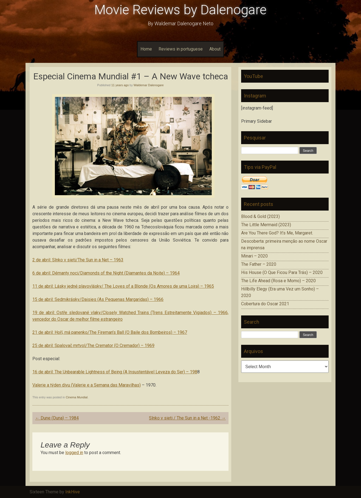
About (215, 49)
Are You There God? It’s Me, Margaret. (277, 233)
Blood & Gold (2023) (260, 216)
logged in (74, 452)
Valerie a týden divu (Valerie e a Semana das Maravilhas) (86, 385)
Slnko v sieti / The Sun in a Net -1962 (187, 418)
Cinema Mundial (77, 397)
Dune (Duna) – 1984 (57, 418)
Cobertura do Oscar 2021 (265, 303)
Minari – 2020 (254, 256)
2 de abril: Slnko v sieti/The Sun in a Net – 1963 (77, 259)
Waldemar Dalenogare (149, 85)
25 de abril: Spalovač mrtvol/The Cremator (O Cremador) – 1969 (93, 345)
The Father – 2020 (258, 264)
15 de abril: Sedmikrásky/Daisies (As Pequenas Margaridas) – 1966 (97, 299)
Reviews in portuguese (181, 49)
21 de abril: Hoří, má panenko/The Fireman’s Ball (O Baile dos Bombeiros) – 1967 (109, 332)
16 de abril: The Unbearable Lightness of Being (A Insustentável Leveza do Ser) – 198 (114, 371)
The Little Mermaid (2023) (266, 224)
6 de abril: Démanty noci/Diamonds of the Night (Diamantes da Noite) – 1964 (106, 273)
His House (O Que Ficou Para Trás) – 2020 (282, 272)
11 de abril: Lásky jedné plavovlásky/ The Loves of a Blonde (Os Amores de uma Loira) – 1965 (123, 286)
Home (146, 49)
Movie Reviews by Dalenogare (180, 10)
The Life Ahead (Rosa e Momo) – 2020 (278, 280)
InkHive (72, 491)
